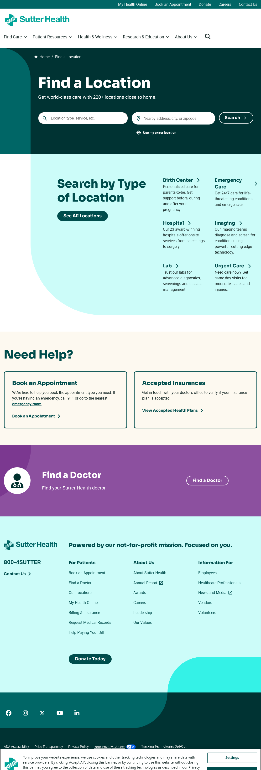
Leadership (142, 612)
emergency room (27, 403)
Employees (207, 572)
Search (232, 117)
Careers (225, 4)
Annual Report (149, 583)
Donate (205, 4)
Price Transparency (49, 746)
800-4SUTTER (22, 562)
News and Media (215, 592)
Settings (232, 764)
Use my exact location (159, 132)
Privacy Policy (78, 746)
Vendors (205, 602)
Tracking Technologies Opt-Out (164, 746)
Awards (139, 592)
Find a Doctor (80, 582)
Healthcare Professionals (219, 582)
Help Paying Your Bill (86, 632)
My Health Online (132, 4)
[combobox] (173, 118)
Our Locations (80, 592)
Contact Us (248, 4)
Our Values (142, 622)
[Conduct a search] (83, 118)
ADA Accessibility (16, 746)
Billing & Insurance (84, 612)
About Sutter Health (149, 572)
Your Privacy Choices (115, 746)
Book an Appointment (173, 4)
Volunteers (207, 612)
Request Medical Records (90, 622)
